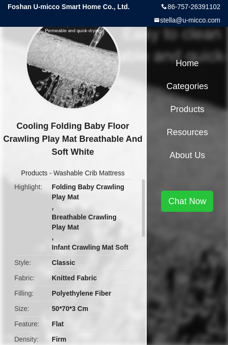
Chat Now (187, 201)
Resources (187, 132)
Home (187, 63)
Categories (187, 86)
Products (34, 173)
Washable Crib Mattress (89, 173)
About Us (187, 155)
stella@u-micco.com (190, 20)
